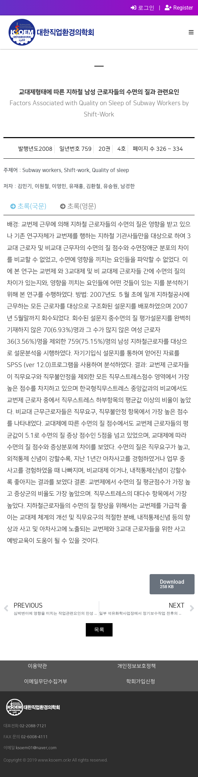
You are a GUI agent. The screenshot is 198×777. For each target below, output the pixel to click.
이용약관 (37, 666)
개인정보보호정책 (136, 666)
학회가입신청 (140, 681)
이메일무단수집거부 (45, 681)
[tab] (28, 206)
